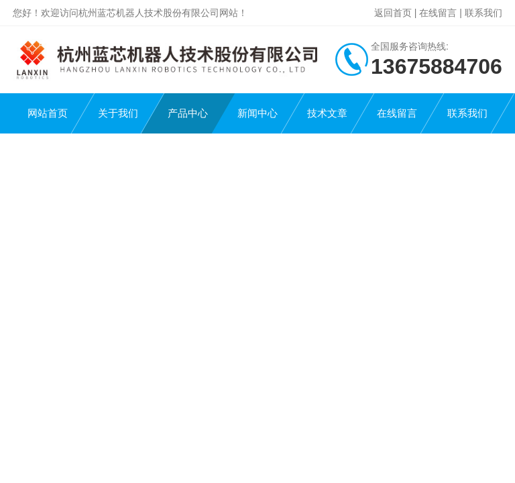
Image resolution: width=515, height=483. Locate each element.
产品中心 (188, 113)
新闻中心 (257, 113)
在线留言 (438, 12)
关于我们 (118, 113)
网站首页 (47, 113)
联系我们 (483, 12)
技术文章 (327, 113)
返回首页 (393, 12)
